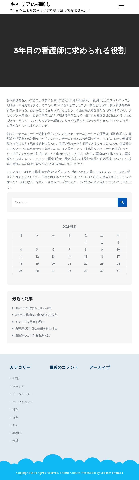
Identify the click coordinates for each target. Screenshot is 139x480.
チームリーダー (22, 394)
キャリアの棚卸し (30, 4)
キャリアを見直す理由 (29, 322)
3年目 (16, 378)
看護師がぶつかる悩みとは (32, 335)
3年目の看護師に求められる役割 (36, 315)
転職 (15, 441)
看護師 (16, 433)
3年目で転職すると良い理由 (33, 308)
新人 (15, 425)
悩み (15, 417)
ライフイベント (22, 402)
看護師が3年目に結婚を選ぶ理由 (36, 328)
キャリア (18, 386)
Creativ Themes (111, 473)
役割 (15, 409)
